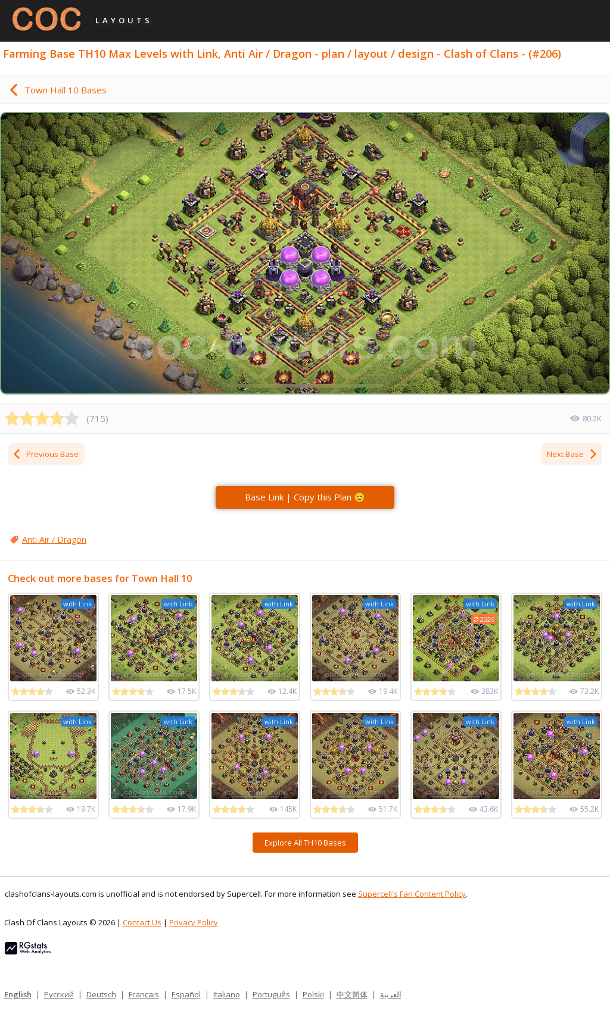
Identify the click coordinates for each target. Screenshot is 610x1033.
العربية (391, 994)
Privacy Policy (193, 922)
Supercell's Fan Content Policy (412, 893)
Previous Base (45, 454)
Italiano (226, 994)
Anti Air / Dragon (54, 539)
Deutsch (101, 994)
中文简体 (352, 994)
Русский (59, 994)
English (18, 994)
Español (186, 994)
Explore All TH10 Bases (305, 842)
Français (144, 994)
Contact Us (142, 922)
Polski (313, 994)
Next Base (572, 454)
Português (271, 994)
